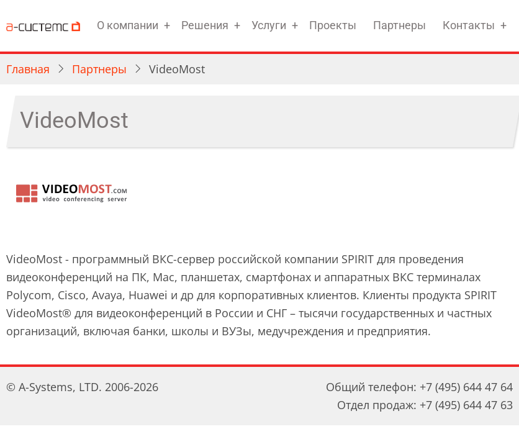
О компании (127, 25)
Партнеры (399, 25)
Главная (28, 68)
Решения (204, 25)
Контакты (469, 25)
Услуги (268, 25)
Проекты (332, 25)
